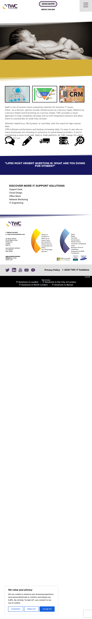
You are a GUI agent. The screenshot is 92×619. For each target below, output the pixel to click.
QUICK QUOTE (48, 4)
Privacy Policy (52, 270)
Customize (15, 609)
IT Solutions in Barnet (62, 285)
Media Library (76, 241)
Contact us (45, 236)
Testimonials (75, 240)
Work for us (45, 238)
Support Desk (15, 189)
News (73, 234)
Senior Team (45, 240)
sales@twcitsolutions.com (16, 234)
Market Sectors (46, 244)
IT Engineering (16, 203)
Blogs (73, 236)
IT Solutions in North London (33, 285)
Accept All (47, 609)
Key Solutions (46, 242)
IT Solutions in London (27, 282)
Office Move (15, 196)
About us (44, 234)
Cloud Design (15, 193)
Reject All (31, 609)
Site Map (74, 238)
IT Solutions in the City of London (59, 282)
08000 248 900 (48, 9)
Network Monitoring (18, 199)
